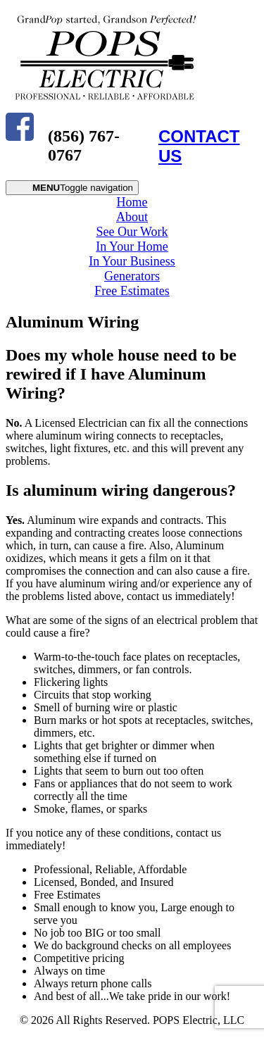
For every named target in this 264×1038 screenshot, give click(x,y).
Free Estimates (131, 291)
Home (132, 202)
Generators (132, 276)
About (132, 217)
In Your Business (132, 261)
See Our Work (132, 232)
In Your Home (132, 246)
